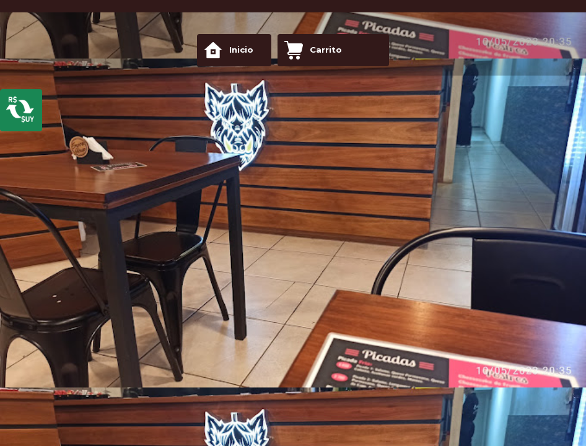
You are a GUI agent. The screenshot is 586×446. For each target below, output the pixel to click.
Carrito (313, 50)
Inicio (228, 50)
